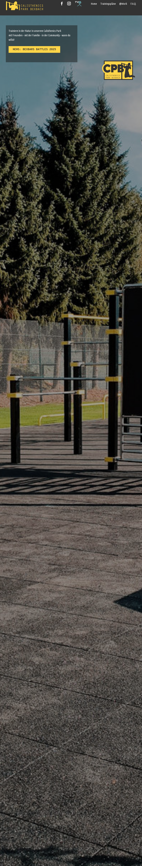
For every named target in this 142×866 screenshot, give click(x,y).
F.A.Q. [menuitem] (133, 3)
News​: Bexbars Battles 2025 (34, 49)
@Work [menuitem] (123, 3)
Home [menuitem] (94, 3)
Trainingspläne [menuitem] (108, 3)
